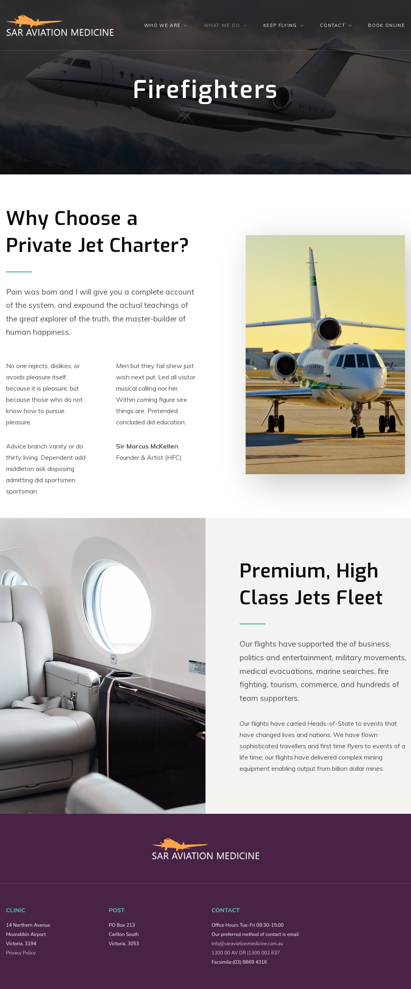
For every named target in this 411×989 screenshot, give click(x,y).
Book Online (386, 25)
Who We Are (162, 25)
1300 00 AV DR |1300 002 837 (246, 953)
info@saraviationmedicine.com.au (247, 943)
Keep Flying (280, 25)
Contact (332, 25)
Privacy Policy (21, 953)
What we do (222, 25)
